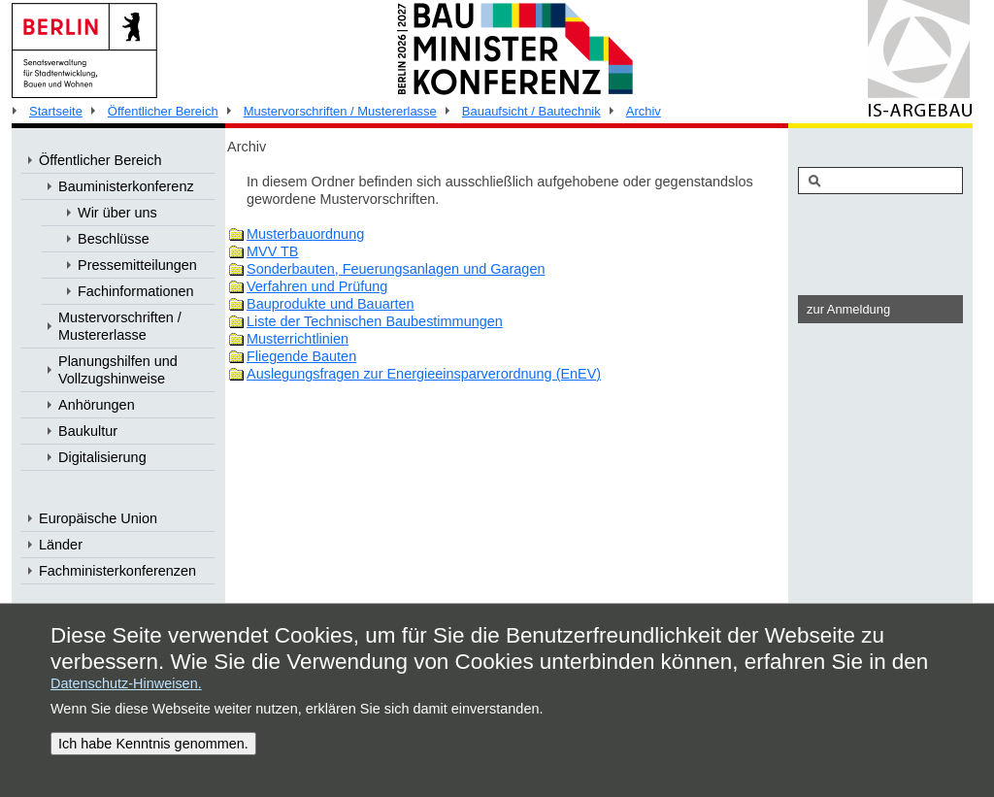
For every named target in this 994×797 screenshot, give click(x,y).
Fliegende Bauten (301, 356)
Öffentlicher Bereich (163, 111)
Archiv (643, 111)
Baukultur (87, 431)
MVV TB (273, 251)
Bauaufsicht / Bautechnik (531, 111)
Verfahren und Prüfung (317, 286)
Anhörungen (96, 405)
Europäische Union (98, 518)
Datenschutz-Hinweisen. (126, 683)
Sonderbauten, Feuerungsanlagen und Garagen (396, 269)
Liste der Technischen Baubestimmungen (375, 321)
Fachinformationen (136, 291)
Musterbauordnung (305, 234)
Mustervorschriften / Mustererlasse (340, 111)
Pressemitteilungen (137, 265)
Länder (61, 544)
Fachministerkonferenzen (117, 571)
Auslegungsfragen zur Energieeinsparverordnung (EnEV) (424, 374)
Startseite (56, 111)
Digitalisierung (102, 457)
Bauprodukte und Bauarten (330, 304)
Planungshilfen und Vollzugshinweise (118, 369)
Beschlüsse (113, 239)
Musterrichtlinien (297, 339)
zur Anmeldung (848, 309)
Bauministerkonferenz (126, 186)
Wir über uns (117, 212)
